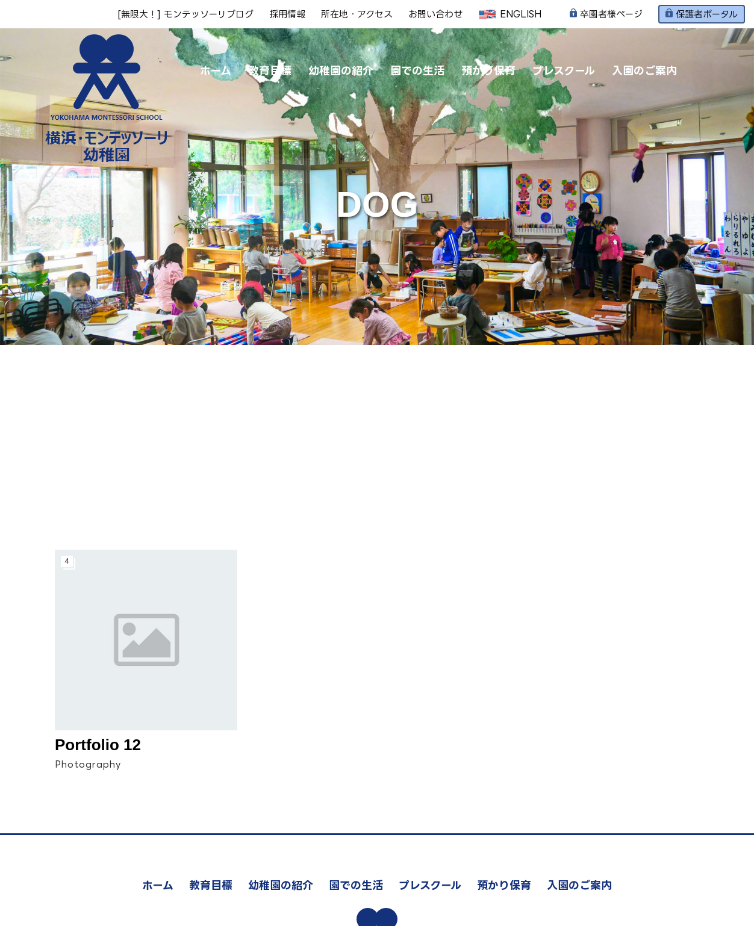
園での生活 (417, 70)
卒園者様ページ (606, 14)
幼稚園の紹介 (340, 70)
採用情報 (287, 14)
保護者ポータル (701, 13)
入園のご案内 (644, 70)
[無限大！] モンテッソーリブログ (186, 14)
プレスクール (563, 70)
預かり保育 (488, 70)
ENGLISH (509, 14)
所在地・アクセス (357, 14)
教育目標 (269, 70)
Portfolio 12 (98, 744)
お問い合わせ (435, 14)
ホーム (215, 70)
